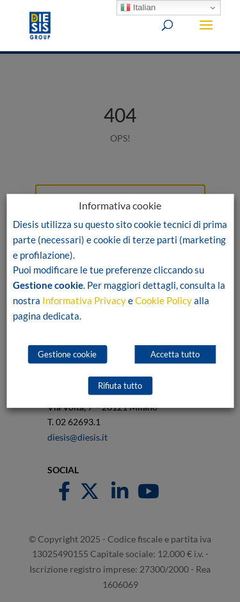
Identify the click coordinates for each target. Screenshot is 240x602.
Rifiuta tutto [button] (120, 385)
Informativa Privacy (84, 300)
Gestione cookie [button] (67, 354)
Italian (138, 8)
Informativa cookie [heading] (120, 205)
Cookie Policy (163, 300)
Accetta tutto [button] (175, 354)
